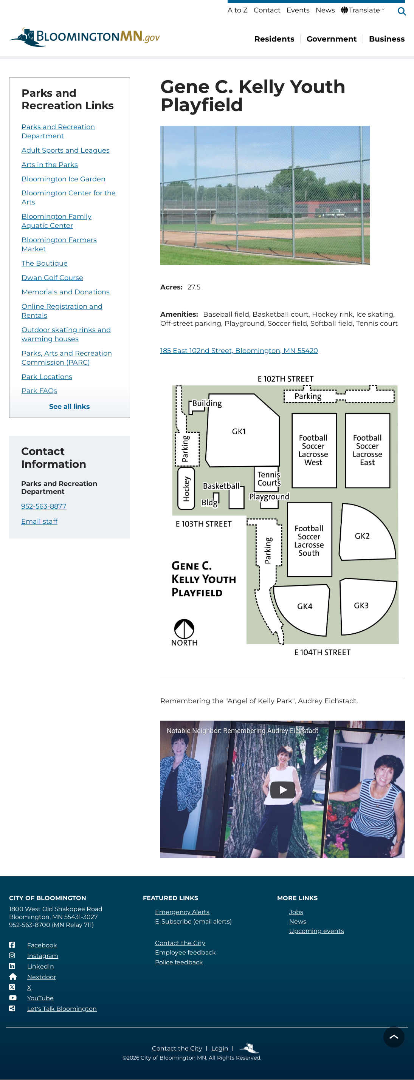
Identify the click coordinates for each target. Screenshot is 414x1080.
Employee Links (249, 1048)
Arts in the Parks (50, 165)
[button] (398, 12)
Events (298, 10)
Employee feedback (185, 952)
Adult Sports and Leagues (66, 150)
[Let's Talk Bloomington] (53, 1008)
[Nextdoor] (32, 977)
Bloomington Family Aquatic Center (56, 221)
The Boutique (45, 263)
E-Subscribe (173, 921)
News (325, 10)
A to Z (238, 10)
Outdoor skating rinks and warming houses (66, 334)
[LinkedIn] (31, 966)
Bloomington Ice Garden (63, 179)
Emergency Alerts (182, 912)
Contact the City (180, 943)
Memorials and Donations (66, 292)
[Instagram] (33, 956)
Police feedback (179, 962)
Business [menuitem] (387, 38)
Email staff (39, 521)
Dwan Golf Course (52, 278)
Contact (267, 10)
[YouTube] (31, 998)
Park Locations (47, 377)
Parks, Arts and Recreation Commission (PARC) (67, 358)
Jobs (296, 912)
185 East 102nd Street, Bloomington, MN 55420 (239, 351)
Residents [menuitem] (274, 38)
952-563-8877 (44, 506)
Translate (360, 10)
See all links (69, 406)
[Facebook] (33, 945)
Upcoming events (316, 931)
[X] (20, 987)
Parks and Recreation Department (58, 131)
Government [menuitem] (332, 38)
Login (219, 1048)
